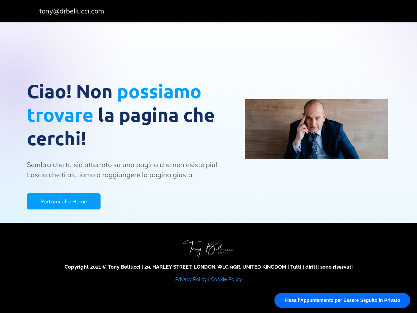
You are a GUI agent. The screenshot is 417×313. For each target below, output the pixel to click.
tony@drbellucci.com (71, 11)
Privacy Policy (191, 279)
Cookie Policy (226, 279)
